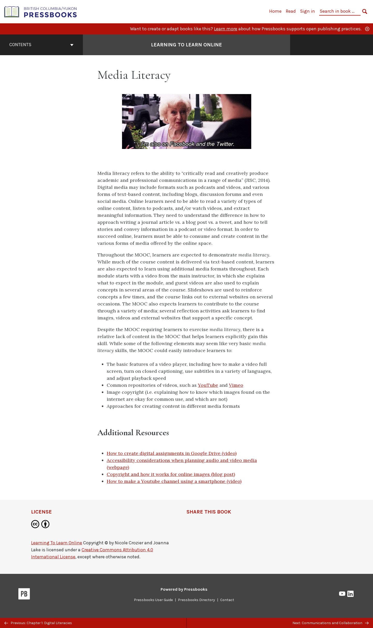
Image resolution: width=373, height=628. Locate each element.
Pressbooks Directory (196, 600)
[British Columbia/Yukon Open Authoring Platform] (40, 11)
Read (291, 11)
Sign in (307, 11)
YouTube (208, 385)
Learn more (225, 29)
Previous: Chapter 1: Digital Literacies (38, 623)
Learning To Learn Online (56, 543)
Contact (227, 600)
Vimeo (236, 385)
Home (275, 11)
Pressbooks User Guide (153, 600)
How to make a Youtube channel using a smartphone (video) (174, 481)
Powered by (184, 589)
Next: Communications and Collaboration (330, 623)
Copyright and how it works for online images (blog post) (171, 474)
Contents (41, 44)
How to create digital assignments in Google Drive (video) (171, 453)
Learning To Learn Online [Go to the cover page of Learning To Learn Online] (186, 45)
